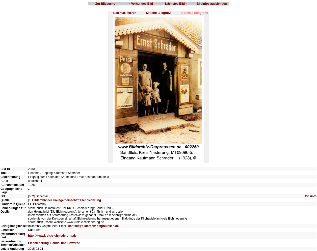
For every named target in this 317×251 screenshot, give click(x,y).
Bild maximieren (124, 13)
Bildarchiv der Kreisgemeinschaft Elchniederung (66, 200)
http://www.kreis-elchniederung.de (52, 235)
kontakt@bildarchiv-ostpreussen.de (93, 226)
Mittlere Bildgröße (158, 13)
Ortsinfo (311, 196)
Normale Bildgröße (194, 13)
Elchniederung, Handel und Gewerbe (54, 243)
